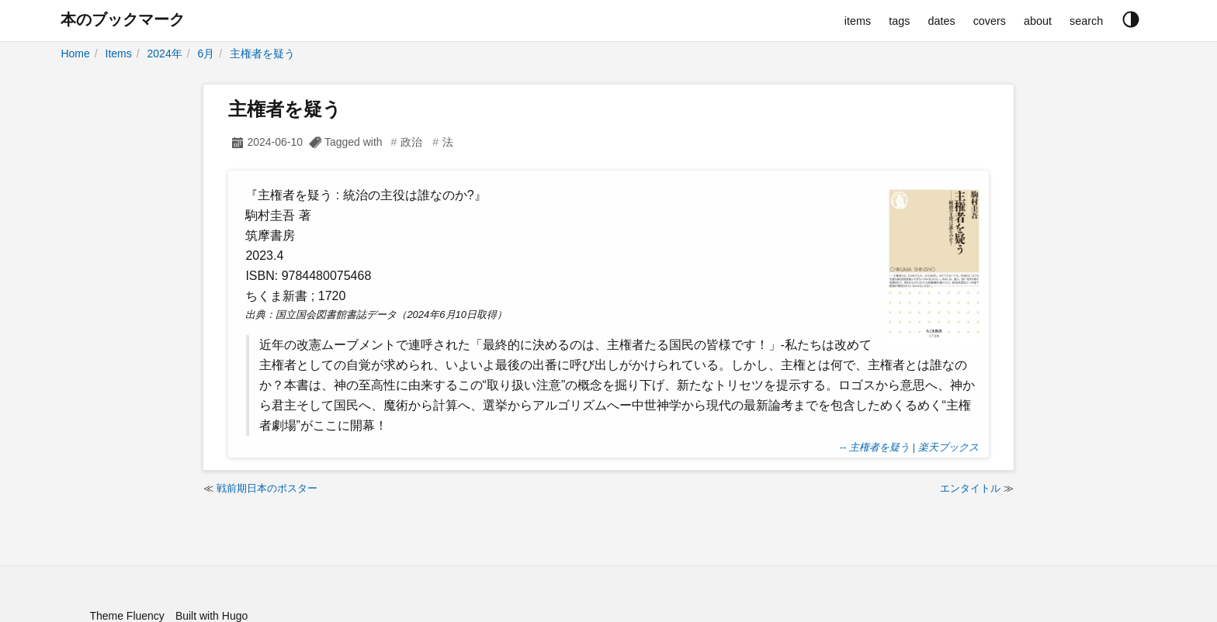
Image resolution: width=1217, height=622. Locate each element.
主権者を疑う (262, 53)
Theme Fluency (126, 616)
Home (75, 53)
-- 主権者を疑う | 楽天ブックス (909, 447)
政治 (411, 142)
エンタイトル (970, 488)
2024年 (164, 53)
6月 (205, 53)
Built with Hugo (211, 616)
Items (119, 53)
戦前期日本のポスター (267, 488)
